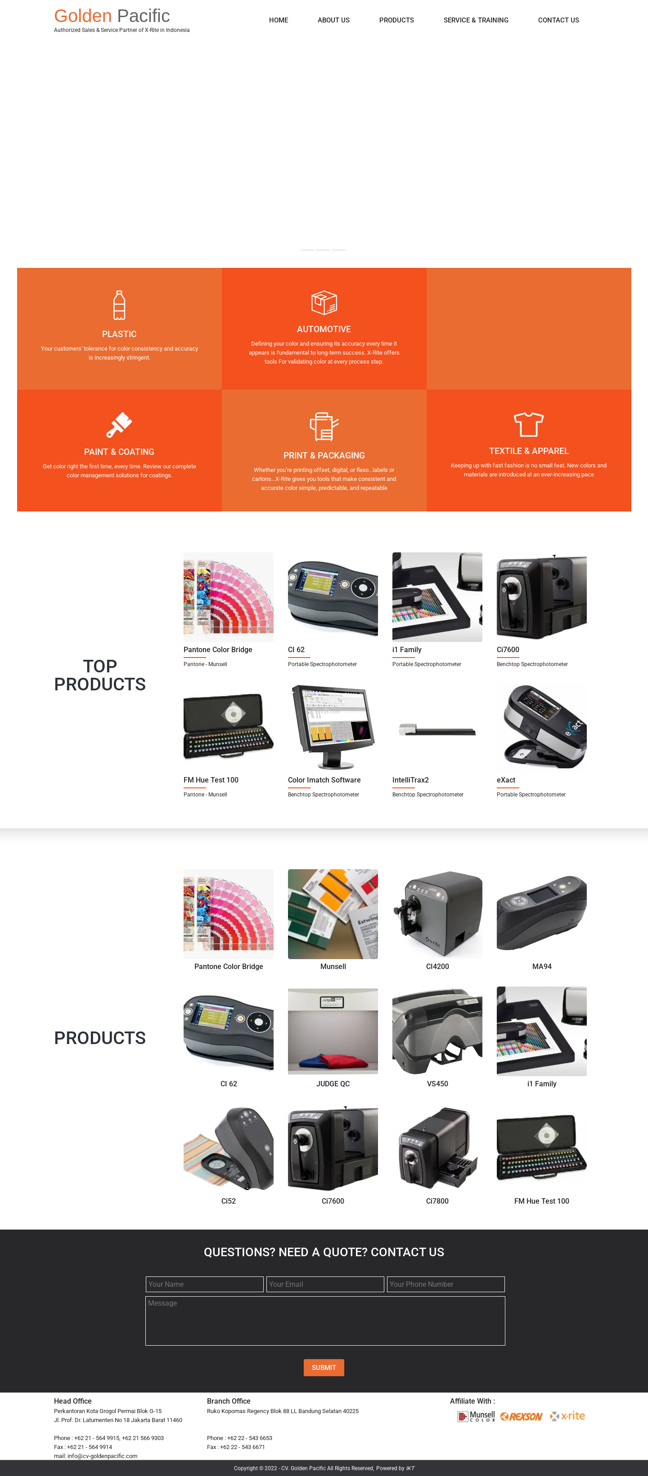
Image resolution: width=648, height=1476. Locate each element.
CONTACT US (558, 20)
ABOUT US (334, 20)
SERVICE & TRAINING (476, 20)
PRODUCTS (396, 20)
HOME (278, 20)
